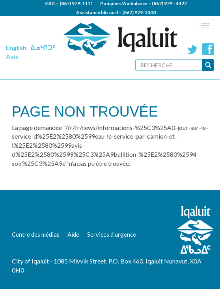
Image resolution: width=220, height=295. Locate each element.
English (16, 47)
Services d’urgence (111, 234)
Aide (12, 56)
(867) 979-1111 (76, 3)
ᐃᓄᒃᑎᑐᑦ (42, 47)
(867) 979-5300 (139, 12)
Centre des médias (36, 234)
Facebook (208, 49)
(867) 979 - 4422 (169, 3)
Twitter (192, 49)
